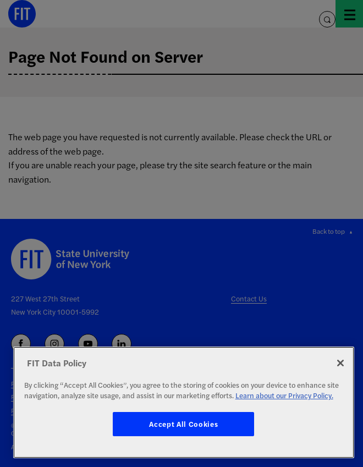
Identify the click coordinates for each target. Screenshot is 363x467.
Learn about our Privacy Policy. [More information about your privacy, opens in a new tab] (284, 395)
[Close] (340, 363)
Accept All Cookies (183, 424)
